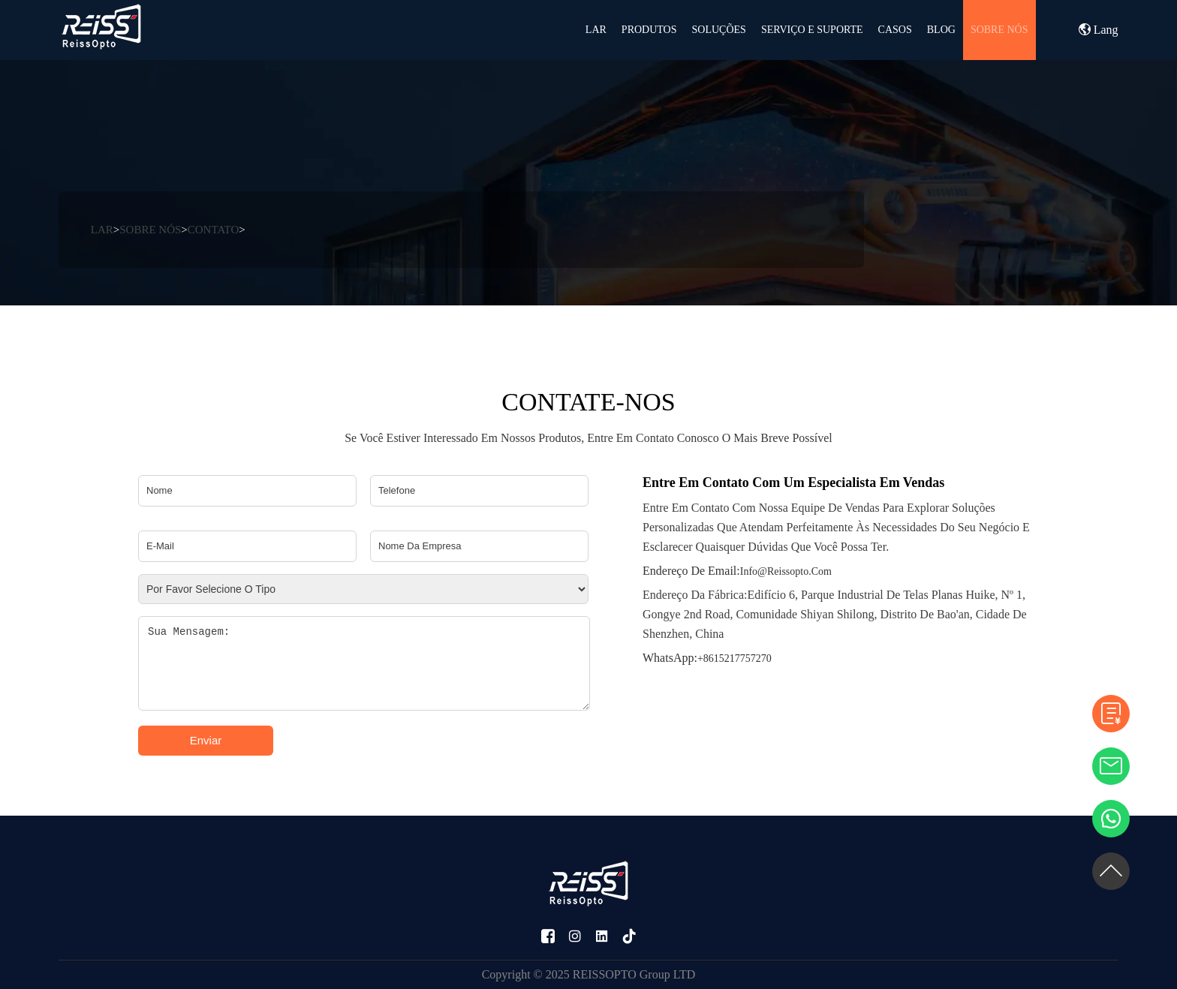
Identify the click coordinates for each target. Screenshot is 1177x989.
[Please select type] (363, 589)
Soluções (719, 29)
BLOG (941, 29)
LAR (596, 29)
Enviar (206, 740)
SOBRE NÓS (999, 29)
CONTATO (213, 230)
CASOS (895, 29)
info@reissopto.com (737, 570)
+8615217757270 (707, 657)
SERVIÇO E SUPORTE (812, 29)
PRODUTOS (649, 29)
